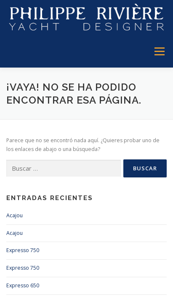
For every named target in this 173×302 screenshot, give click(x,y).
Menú (159, 51)
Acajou (14, 215)
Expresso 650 (22, 285)
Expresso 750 (22, 250)
